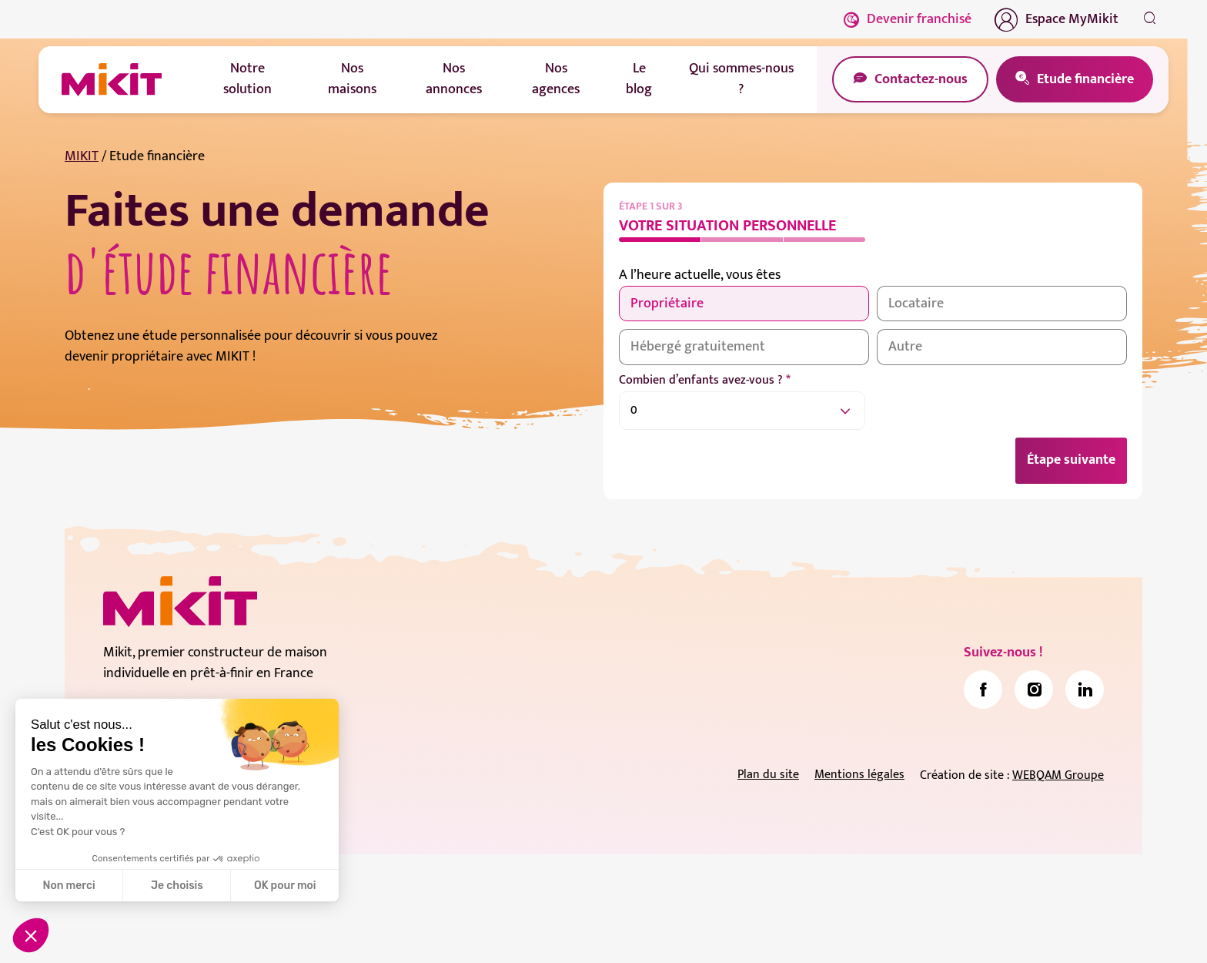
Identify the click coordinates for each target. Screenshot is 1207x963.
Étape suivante (1071, 460)
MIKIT (82, 156)
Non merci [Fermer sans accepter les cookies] (68, 885)
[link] (983, 690)
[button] (30, 935)
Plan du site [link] (768, 775)
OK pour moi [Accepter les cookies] (285, 885)
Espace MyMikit (1056, 19)
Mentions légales (859, 775)
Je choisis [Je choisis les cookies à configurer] (177, 885)
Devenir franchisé (907, 19)
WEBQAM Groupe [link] (1058, 776)
